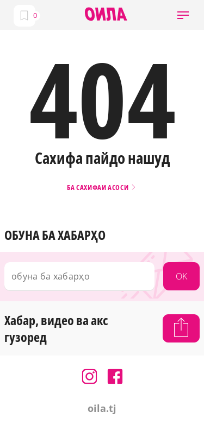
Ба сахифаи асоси (102, 187)
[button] (183, 15)
